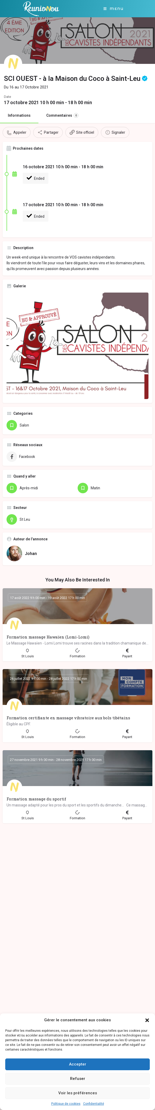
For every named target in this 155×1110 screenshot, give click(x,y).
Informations (19, 115)
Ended (35, 178)
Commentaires (62, 115)
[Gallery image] (77, 346)
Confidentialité (93, 1104)
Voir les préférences (77, 1093)
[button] (147, 1020)
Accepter (77, 1064)
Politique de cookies (66, 1104)
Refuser (77, 1078)
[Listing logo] (13, 64)
